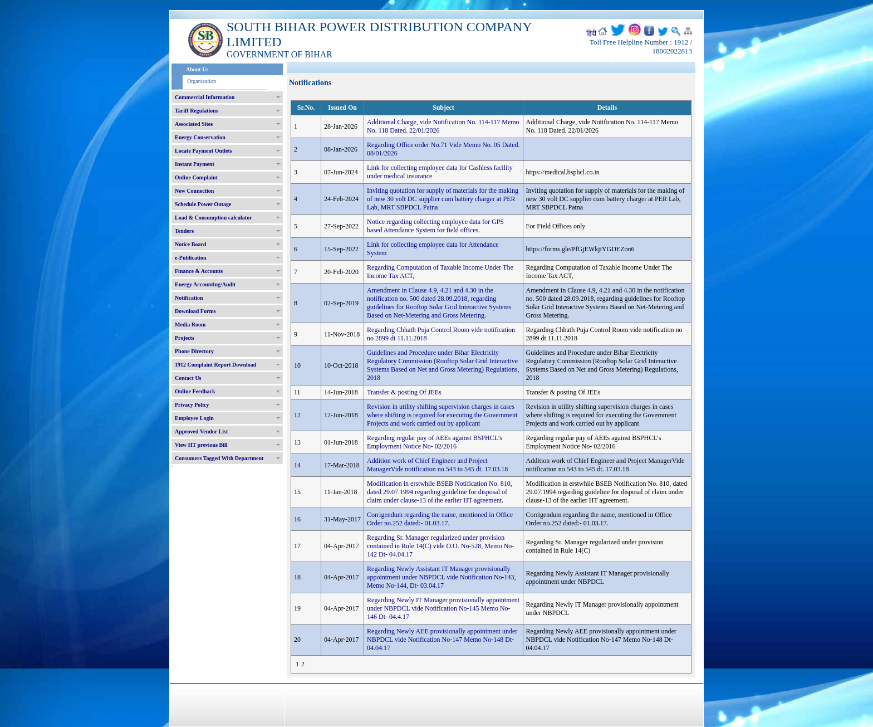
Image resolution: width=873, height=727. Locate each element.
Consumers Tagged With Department (219, 458)
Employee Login (194, 418)
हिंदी (591, 33)
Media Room (190, 324)
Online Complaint (196, 177)
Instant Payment (194, 164)
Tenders (184, 231)
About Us (197, 69)
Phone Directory (194, 351)
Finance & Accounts (199, 271)
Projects (184, 338)
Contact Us (188, 378)
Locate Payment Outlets (203, 151)
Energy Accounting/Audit (205, 284)
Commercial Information (204, 97)
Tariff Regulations (196, 111)
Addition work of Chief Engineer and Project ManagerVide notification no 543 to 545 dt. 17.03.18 (437, 465)
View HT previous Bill (201, 445)
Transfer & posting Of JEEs (404, 392)
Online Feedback (195, 391)
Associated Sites (194, 124)
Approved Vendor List (201, 431)
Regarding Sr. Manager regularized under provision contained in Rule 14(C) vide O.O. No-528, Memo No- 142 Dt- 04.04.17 (440, 546)
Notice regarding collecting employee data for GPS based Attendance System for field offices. (435, 226)
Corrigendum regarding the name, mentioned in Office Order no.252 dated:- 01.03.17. (440, 519)
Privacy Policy (192, 405)
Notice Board (190, 244)
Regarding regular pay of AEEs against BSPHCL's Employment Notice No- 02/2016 (434, 442)
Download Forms (195, 311)
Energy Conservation (200, 137)
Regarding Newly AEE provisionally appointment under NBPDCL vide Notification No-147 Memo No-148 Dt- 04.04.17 (442, 639)
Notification (189, 298)
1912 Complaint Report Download (215, 365)
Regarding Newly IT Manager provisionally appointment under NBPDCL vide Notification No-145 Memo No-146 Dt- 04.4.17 (443, 608)
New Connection (194, 191)
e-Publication (191, 258)
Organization (201, 81)
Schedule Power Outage (203, 204)
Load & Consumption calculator (213, 217)
